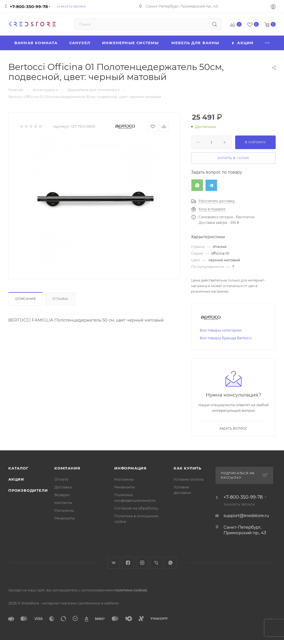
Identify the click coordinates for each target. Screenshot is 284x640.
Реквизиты (64, 518)
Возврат (62, 495)
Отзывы (60, 299)
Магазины (64, 510)
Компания (67, 468)
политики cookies (130, 590)
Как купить (187, 468)
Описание (25, 299)
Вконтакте (114, 563)
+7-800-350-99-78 (29, 6)
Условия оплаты (189, 479)
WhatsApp (170, 563)
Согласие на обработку (136, 508)
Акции (16, 479)
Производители (28, 490)
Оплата (61, 479)
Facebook (128, 563)
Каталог (18, 468)
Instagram (142, 563)
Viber (156, 563)
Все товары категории (221, 330)
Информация (130, 468)
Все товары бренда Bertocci (226, 338)
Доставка (63, 487)
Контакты (63, 502)
